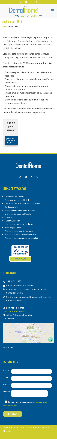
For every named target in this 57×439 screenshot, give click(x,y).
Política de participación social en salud (21, 238)
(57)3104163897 (28, 16)
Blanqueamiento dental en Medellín (20, 210)
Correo (5, 377)
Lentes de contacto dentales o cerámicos (22, 203)
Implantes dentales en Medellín (18, 214)
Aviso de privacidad (13, 227)
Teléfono (6, 384)
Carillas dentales (12, 207)
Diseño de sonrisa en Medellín (17, 200)
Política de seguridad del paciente (19, 231)
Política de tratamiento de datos (19, 224)
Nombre (6, 370)
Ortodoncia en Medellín (15, 197)
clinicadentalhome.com (14, 311)
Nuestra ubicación (12, 221)
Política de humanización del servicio (20, 234)
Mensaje (6, 391)
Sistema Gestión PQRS (10, 140)
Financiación (10, 217)
